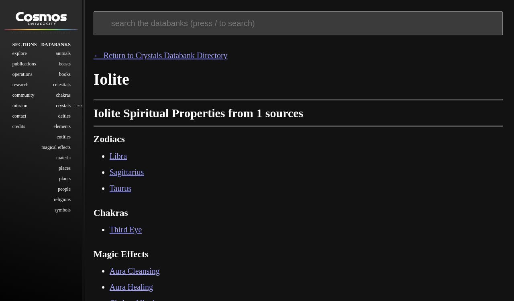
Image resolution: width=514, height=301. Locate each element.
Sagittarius (127, 172)
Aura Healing (131, 287)
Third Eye (126, 229)
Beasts (65, 64)
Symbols (63, 210)
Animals (63, 53)
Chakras (63, 95)
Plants (65, 178)
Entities (64, 137)
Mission (19, 105)
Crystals (63, 105)
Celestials (62, 84)
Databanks (56, 44)
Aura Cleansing (135, 270)
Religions (62, 199)
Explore (19, 53)
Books (65, 74)
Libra (118, 156)
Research (20, 84)
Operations (22, 74)
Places (65, 168)
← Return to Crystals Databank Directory (161, 55)
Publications (24, 64)
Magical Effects (56, 147)
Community (23, 95)
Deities (64, 116)
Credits (18, 126)
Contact (19, 116)
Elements (62, 126)
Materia (63, 158)
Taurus (120, 188)
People (64, 189)
